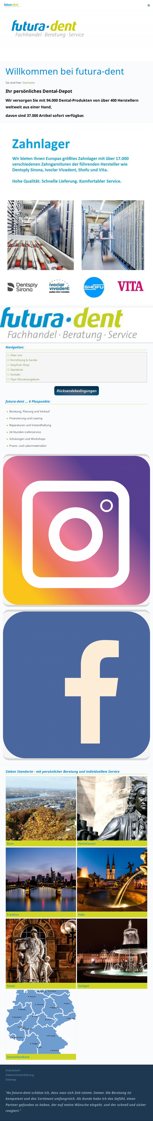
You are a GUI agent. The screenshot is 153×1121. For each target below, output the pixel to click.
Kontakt (15, 374)
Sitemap (11, 1079)
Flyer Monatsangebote (24, 379)
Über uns (16, 355)
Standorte (16, 369)
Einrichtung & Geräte (23, 360)
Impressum (13, 1070)
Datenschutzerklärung (20, 1075)
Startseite (29, 82)
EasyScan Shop (19, 365)
